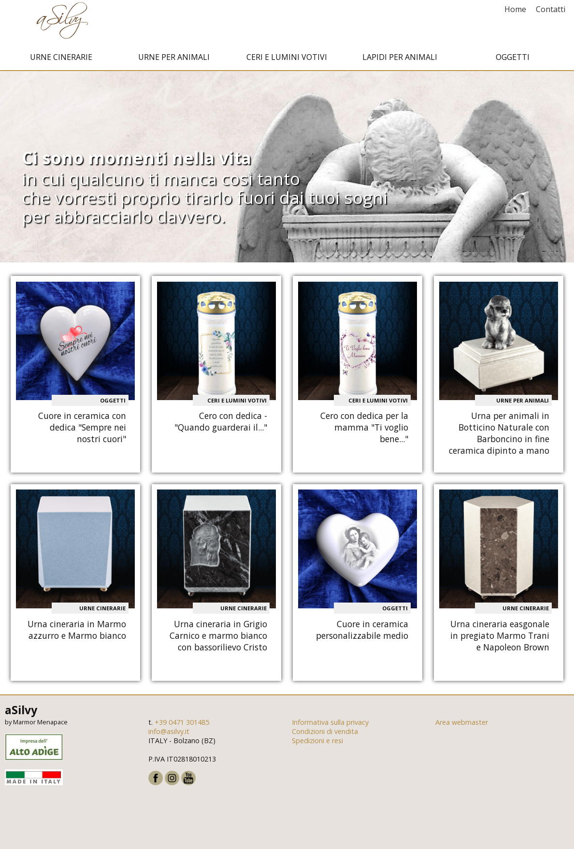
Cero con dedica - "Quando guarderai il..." (220, 423)
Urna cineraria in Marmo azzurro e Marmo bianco (77, 632)
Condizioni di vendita (325, 733)
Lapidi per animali (399, 59)
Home (515, 9)
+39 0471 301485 (182, 724)
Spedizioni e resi (317, 743)
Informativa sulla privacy (330, 724)
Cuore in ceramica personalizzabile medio (362, 632)
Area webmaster (461, 724)
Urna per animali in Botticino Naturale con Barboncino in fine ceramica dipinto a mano (499, 435)
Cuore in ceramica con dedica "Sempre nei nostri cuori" (82, 429)
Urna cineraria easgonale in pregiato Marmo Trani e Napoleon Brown (499, 637)
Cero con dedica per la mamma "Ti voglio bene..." (364, 429)
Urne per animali (174, 59)
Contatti (550, 9)
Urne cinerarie (61, 59)
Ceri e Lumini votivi (286, 59)
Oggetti (513, 59)
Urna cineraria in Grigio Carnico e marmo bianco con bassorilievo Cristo (218, 637)
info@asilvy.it (168, 733)
